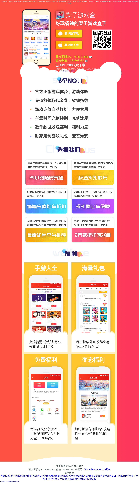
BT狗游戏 (128, 475)
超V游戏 (107, 475)
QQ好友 (57, 71)
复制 (90, 57)
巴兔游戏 (34, 475)
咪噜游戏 (25, 475)
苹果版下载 (71, 45)
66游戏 (88, 475)
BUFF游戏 (117, 475)
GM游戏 (53, 475)
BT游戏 (62, 475)
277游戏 (44, 475)
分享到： (74, 71)
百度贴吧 (69, 71)
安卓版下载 (71, 33)
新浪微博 (65, 71)
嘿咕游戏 (52, 479)
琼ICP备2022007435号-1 (97, 469)
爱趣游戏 (5, 475)
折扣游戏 (72, 479)
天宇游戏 (62, 479)
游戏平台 (71, 475)
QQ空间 (61, 71)
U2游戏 (80, 475)
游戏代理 (82, 479)
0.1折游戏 (97, 475)
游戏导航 (91, 479)
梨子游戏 (15, 475)
